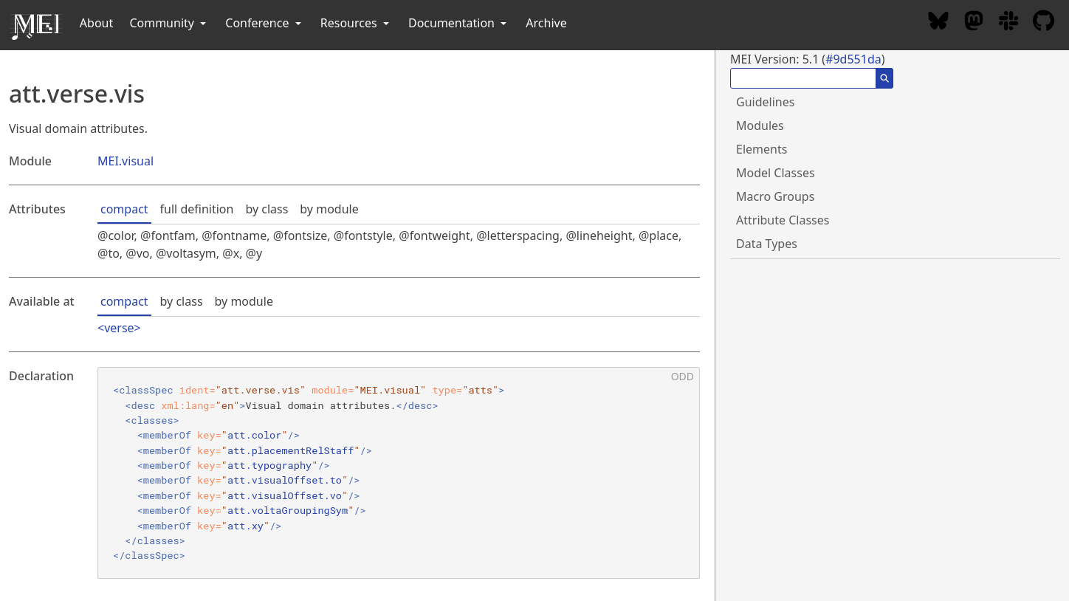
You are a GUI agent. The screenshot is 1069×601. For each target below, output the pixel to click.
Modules (760, 125)
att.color (254, 435)
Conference (264, 23)
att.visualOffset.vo (284, 495)
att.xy (245, 525)
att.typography (269, 465)
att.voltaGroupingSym (287, 510)
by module (329, 209)
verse (119, 328)
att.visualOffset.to (284, 480)
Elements (761, 149)
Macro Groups (775, 196)
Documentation (458, 23)
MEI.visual (125, 161)
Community (169, 23)
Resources (356, 23)
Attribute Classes (782, 220)
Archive (546, 23)
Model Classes (775, 173)
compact (124, 209)
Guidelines (765, 102)
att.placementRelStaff (290, 450)
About (96, 23)
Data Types (766, 244)
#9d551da (853, 59)
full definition (197, 209)
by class (266, 209)
